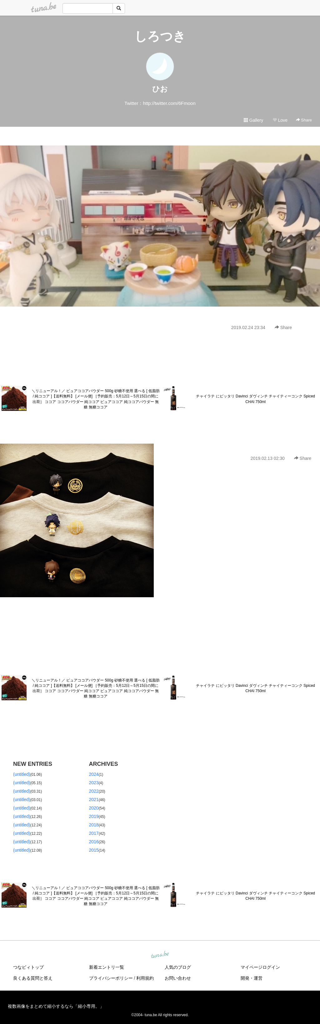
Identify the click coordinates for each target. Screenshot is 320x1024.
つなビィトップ (28, 967)
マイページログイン (260, 967)
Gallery (253, 120)
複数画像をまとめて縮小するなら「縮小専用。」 (56, 1006)
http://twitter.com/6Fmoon (169, 103)
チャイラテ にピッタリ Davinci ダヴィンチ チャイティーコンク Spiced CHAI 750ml (255, 399)
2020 (94, 807)
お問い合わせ (178, 978)
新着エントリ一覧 (106, 967)
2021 (94, 799)
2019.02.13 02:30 (268, 458)
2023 (94, 782)
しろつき (160, 36)
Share (304, 120)
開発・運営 (251, 978)
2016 (94, 841)
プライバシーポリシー (111, 978)
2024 (94, 774)
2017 (94, 833)
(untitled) (21, 774)
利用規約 (145, 978)
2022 (94, 791)
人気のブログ (178, 967)
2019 (94, 816)
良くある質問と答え (32, 978)
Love (280, 120)
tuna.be (159, 955)
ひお (160, 89)
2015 (94, 850)
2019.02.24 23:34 (248, 327)
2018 (94, 824)
